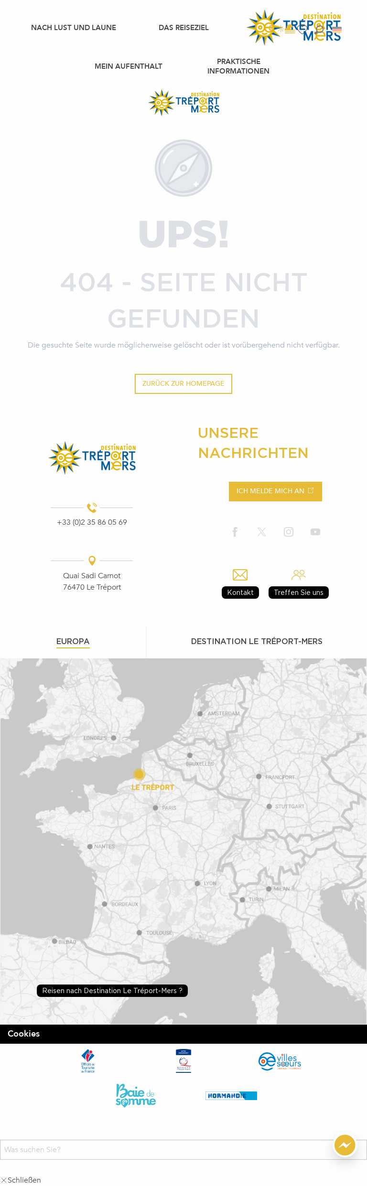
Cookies (24, 1034)
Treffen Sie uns (299, 592)
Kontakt (240, 592)
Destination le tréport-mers (257, 641)
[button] (319, 29)
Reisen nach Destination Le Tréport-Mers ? (112, 990)
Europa (73, 641)
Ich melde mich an (270, 491)
